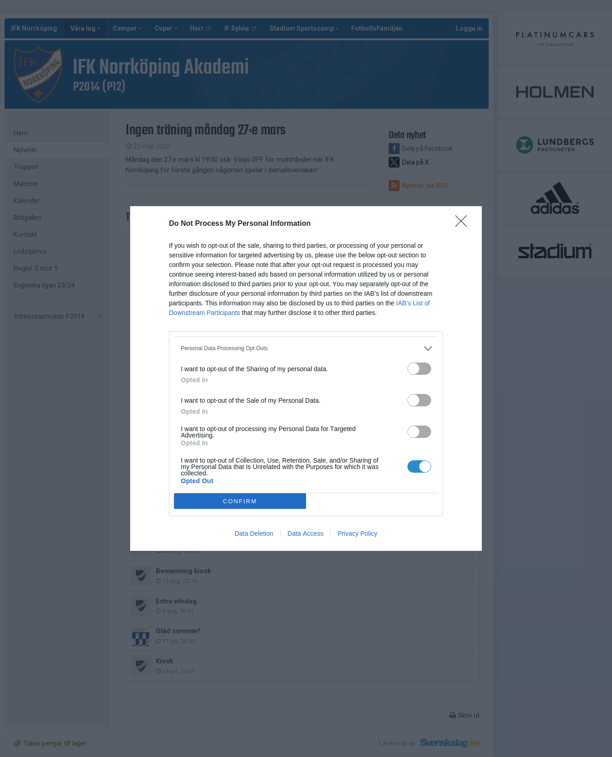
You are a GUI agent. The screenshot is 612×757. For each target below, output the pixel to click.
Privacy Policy (357, 533)
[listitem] (306, 348)
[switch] (419, 369)
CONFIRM (240, 501)
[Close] (464, 224)
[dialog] (306, 378)
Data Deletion (254, 533)
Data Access (306, 533)
